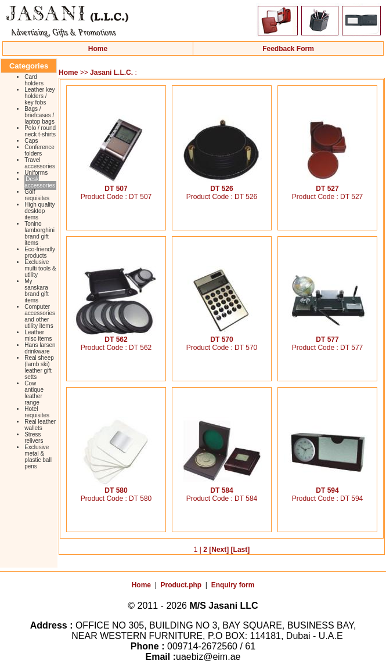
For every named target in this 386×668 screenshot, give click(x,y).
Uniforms (36, 172)
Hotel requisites (36, 412)
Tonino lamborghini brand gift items (39, 233)
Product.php (181, 585)
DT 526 (221, 185)
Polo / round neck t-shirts (40, 131)
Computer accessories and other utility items (39, 316)
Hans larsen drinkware (39, 348)
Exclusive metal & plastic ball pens (38, 457)
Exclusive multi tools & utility (40, 268)
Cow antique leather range (34, 393)
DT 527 (327, 185)
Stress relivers (33, 437)
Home (97, 49)
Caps (31, 141)
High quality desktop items (39, 211)
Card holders (34, 80)
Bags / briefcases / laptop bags (39, 115)
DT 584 (221, 487)
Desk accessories (39, 182)
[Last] (240, 550)
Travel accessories (39, 163)
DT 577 (327, 336)
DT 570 (221, 336)
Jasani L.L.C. (111, 72)
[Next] (219, 550)
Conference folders (39, 150)
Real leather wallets (40, 424)
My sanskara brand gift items (36, 291)
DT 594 (327, 487)
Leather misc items (38, 335)
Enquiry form (233, 585)
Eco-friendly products (39, 252)
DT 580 (116, 487)
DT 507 (116, 185)
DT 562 (116, 336)
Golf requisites (36, 195)
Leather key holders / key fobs (39, 96)
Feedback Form (288, 49)
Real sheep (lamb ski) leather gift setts (39, 367)
